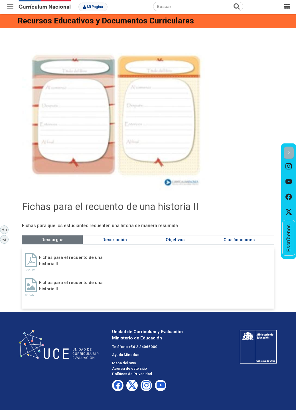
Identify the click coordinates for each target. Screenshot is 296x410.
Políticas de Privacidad (132, 374)
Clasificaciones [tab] (239, 239)
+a (5, 229)
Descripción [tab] (114, 239)
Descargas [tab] (52, 239)
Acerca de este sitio (129, 368)
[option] (288, 166)
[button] (289, 153)
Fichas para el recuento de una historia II (71, 260)
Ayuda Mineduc (125, 355)
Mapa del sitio (124, 363)
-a (5, 239)
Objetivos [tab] (175, 239)
